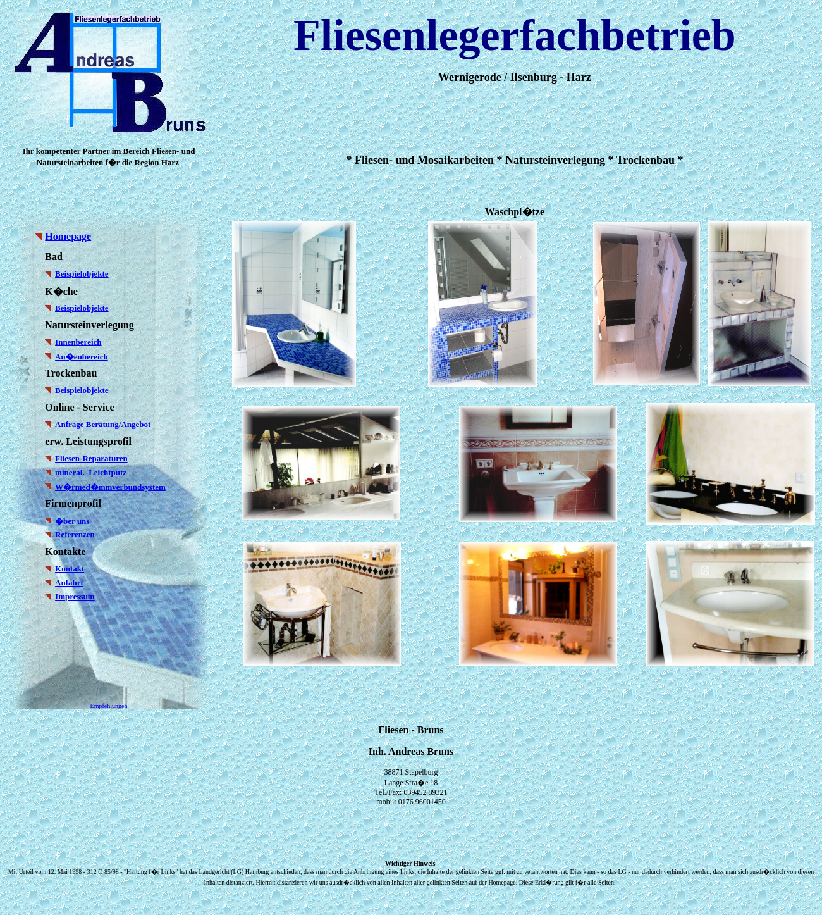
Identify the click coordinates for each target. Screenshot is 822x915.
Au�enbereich (81, 356)
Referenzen (75, 534)
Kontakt (69, 568)
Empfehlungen (109, 705)
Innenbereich (78, 342)
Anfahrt (69, 582)
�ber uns (72, 521)
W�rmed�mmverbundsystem (110, 487)
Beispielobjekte (82, 273)
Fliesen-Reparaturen (91, 458)
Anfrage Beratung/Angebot (102, 424)
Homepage (68, 236)
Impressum (75, 596)
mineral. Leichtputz (90, 472)
